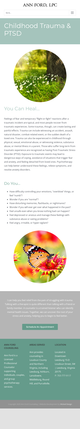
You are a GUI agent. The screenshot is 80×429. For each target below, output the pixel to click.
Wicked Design (66, 404)
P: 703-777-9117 (63, 375)
